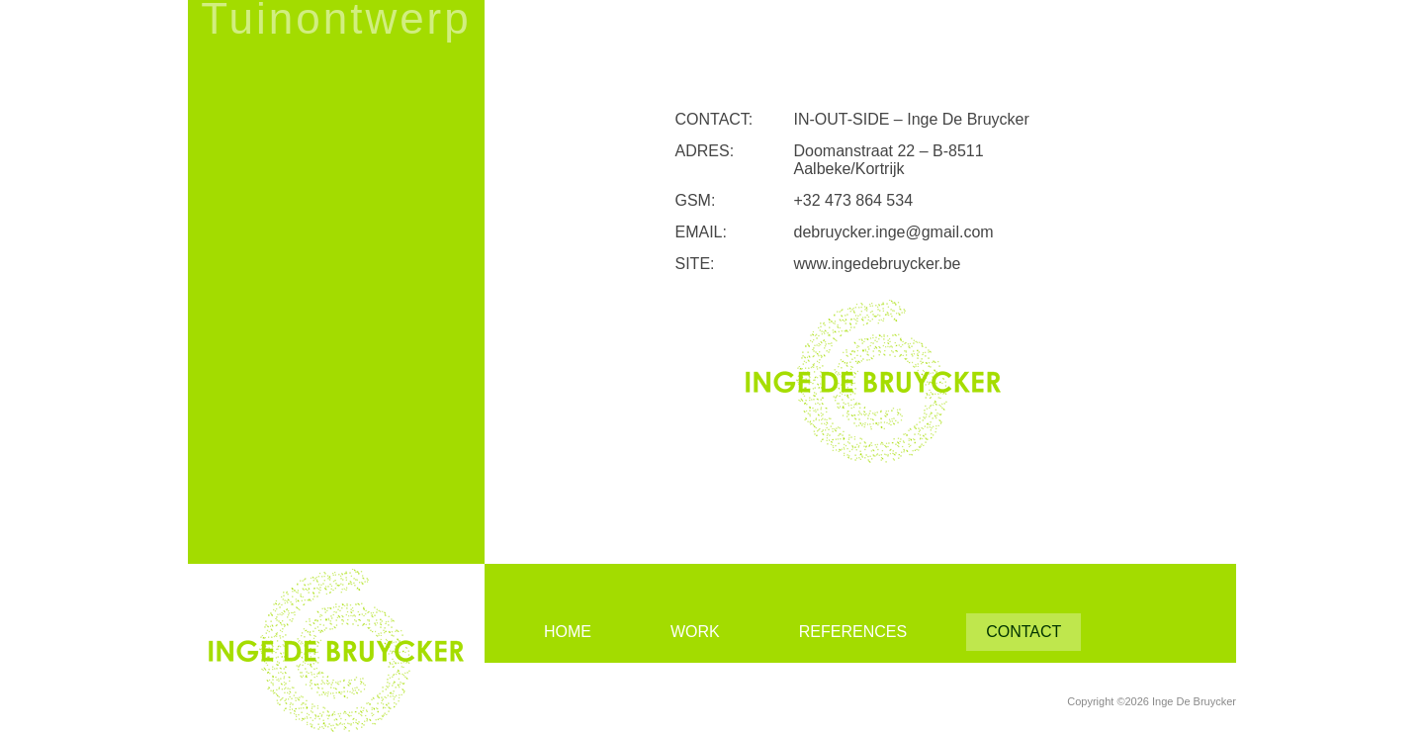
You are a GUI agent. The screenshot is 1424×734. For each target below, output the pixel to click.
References (853, 631)
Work (695, 631)
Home (567, 631)
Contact (1023, 631)
